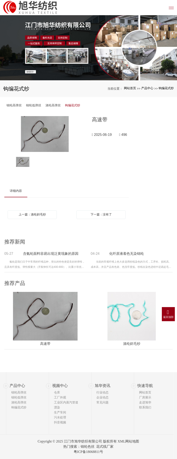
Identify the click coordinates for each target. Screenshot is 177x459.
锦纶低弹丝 (33, 105)
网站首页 (130, 88)
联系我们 (145, 407)
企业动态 (102, 397)
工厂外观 (60, 397)
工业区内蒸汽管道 (66, 402)
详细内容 (16, 190)
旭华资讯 (102, 385)
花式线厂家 (105, 446)
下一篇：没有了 (101, 214)
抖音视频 (60, 422)
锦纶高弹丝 (14, 105)
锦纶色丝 (87, 446)
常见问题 (102, 402)
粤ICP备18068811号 (88, 452)
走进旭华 (145, 402)
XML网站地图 (128, 441)
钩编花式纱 (166, 88)
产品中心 (147, 88)
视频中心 (60, 385)
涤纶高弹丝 (53, 105)
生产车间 (60, 412)
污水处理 (60, 417)
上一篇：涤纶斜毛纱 (32, 214)
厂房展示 (145, 397)
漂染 (57, 407)
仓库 (57, 392)
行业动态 (102, 392)
